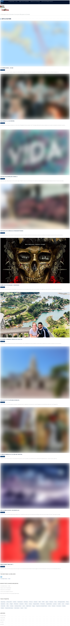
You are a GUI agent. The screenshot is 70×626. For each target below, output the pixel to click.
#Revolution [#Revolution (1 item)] (16, 603)
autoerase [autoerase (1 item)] (55, 603)
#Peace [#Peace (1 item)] (67, 601)
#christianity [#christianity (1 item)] (26, 601)
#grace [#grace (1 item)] (47, 601)
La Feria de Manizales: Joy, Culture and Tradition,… (11, 454)
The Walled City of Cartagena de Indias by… (10, 400)
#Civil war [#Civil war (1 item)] (30, 601)
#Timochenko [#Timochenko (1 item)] (43, 603)
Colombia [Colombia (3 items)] (11, 605)
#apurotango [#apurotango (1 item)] (3, 601)
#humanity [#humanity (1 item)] (51, 601)
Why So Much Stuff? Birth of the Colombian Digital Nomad (9, 593)
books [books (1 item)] (63, 603)
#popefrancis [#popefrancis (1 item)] (3, 603)
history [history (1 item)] (49, 605)
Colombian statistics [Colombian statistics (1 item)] (18, 605)
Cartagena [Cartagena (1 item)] (67, 603)
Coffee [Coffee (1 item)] (8, 605)
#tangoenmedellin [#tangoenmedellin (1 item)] (36, 603)
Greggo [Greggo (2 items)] (33, 605)
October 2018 (2, 617)
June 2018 (2, 624)
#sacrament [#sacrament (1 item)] (21, 603)
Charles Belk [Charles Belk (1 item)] (3, 605)
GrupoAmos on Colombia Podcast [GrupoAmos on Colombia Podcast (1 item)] (41, 605)
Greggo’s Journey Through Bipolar (24, 1)
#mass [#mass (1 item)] (55, 601)
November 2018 (3, 615)
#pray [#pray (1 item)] (7, 603)
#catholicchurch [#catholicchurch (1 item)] (20, 601)
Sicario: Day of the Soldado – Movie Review (9, 285)
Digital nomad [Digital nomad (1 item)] (28, 605)
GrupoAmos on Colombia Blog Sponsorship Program (11, 230)
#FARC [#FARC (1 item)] (43, 601)
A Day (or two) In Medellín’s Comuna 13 (47, 1)
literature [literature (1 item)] (53, 605)
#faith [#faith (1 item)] (40, 601)
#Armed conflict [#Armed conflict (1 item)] (9, 601)
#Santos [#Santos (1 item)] (26, 603)
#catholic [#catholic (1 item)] (14, 601)
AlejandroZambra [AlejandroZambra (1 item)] (49, 603)
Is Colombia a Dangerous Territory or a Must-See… (11, 339)
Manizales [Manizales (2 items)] (63, 605)
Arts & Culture (3, 70)
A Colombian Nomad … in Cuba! (12, 1)
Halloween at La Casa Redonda (35, 1)
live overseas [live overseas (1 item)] (59, 605)
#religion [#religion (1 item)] (11, 603)
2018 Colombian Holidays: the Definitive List (9, 510)
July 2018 (1, 622)
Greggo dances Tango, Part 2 (6, 564)
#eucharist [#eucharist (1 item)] (35, 601)
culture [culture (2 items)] (24, 605)
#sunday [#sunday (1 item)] (30, 603)
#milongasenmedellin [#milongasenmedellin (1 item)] (61, 601)
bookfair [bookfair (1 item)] (59, 603)
